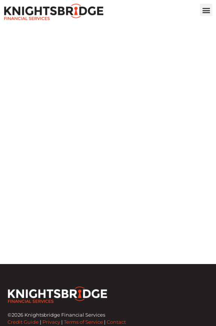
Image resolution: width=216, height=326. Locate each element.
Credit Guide (23, 322)
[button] (206, 10)
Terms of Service (83, 322)
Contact (116, 322)
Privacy (51, 322)
